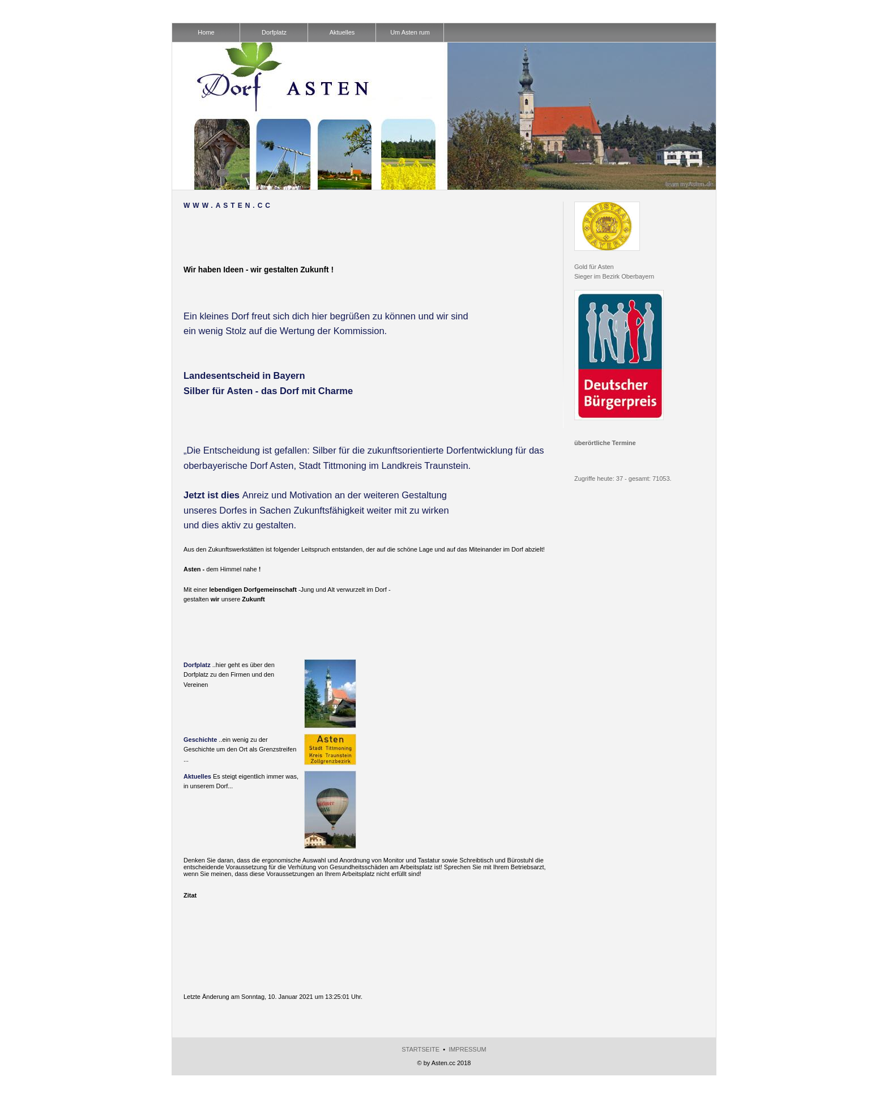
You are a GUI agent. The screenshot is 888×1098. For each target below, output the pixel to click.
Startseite (420, 1049)
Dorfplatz (197, 664)
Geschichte (200, 739)
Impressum (467, 1049)
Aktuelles (197, 776)
